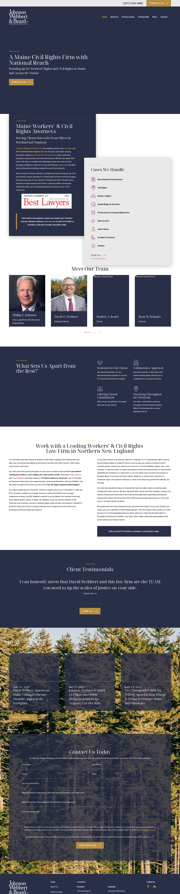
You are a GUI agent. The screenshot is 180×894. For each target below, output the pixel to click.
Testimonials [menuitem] (143, 17)
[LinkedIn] (154, 879)
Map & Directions (84, 891)
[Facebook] (148, 879)
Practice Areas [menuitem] (128, 17)
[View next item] (100, 596)
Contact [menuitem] (164, 17)
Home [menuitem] (104, 17)
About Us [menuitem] (114, 17)
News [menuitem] (154, 17)
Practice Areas (57, 885)
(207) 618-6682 (133, 3)
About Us (54, 880)
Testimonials (56, 890)
